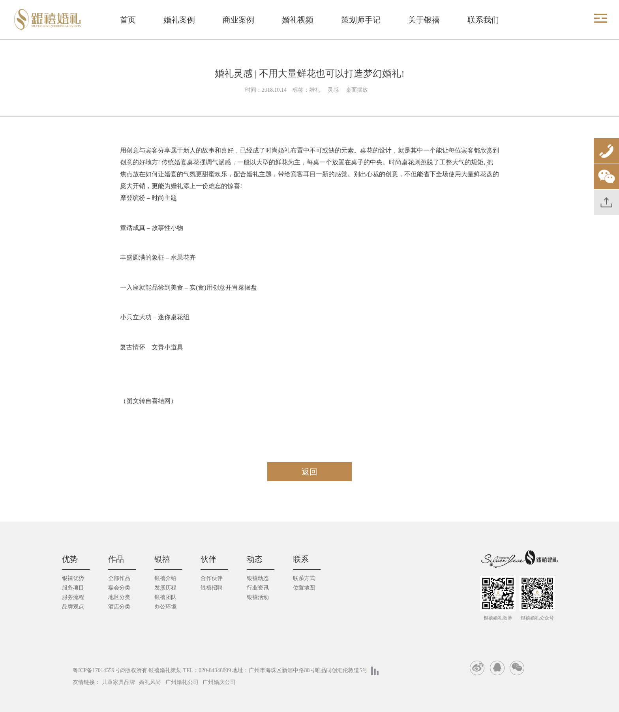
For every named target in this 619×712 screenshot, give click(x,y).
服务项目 (73, 588)
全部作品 (119, 578)
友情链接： (86, 682)
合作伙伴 (212, 578)
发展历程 (165, 588)
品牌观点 (73, 607)
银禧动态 (258, 578)
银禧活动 (258, 597)
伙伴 (208, 559)
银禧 (162, 559)
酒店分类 (119, 607)
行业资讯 (258, 588)
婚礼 (315, 90)
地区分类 (119, 597)
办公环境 (165, 607)
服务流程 (73, 597)
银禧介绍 (165, 578)
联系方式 (304, 578)
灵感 (334, 90)
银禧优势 (73, 578)
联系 (301, 559)
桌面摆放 (357, 90)
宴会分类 (119, 588)
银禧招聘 (212, 588)
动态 (255, 559)
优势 (70, 559)
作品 (116, 559)
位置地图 (304, 588)
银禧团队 (165, 597)
